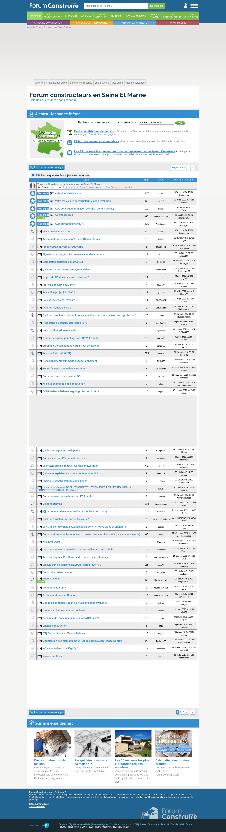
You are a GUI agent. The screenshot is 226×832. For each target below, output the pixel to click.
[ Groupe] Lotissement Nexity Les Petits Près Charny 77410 (79, 511)
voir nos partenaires (37, 807)
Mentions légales (100, 824)
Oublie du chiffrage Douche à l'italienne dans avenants (75, 602)
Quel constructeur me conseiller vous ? (66, 519)
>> (193, 167)
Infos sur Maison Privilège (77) (60, 648)
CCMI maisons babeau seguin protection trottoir (71, 391)
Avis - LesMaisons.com (68, 193)
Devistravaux (154, 15)
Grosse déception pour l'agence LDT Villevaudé (71, 338)
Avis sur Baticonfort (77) (69, 223)
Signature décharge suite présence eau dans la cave (73, 254)
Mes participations (136, 82)
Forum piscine (177, 23)
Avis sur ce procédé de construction (63, 383)
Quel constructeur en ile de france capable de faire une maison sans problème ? (90, 315)
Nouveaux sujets (58, 82)
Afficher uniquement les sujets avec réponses (60, 175)
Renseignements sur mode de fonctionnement (70, 361)
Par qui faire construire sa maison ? (91, 762)
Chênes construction (55, 625)
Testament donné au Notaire (59, 595)
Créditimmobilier (101, 15)
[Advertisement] (113, 53)
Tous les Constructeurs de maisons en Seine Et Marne (69, 184)
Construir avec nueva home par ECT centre (68, 496)
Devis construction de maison (94, 131)
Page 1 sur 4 (179, 167)
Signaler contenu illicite (80, 824)
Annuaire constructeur (48, 23)
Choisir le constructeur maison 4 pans (65, 481)
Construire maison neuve (57, 572)
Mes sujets (117, 82)
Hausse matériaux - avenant (59, 300)
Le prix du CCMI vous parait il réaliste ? (66, 277)
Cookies (189, 824)
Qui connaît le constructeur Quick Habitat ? (68, 269)
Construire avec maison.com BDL (62, 376)
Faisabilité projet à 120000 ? (59, 292)
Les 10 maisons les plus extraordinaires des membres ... (132, 764)
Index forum (40, 82)
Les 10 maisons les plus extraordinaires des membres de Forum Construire (125, 151)
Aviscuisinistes (191, 15)
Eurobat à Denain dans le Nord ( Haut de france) (71, 345)
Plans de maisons (135, 16)
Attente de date (64, 214)
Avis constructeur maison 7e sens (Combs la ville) (84, 208)
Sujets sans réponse (81, 82)
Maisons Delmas (52, 503)
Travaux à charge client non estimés (64, 610)
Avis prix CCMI (51, 541)
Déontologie (153, 824)
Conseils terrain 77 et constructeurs (64, 458)
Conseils (86, 16)
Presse (142, 824)
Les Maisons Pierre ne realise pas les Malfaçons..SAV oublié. (78, 549)
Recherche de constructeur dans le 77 (65, 322)
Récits (52, 15)
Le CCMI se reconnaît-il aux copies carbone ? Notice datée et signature (84, 526)
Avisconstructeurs (172, 15)
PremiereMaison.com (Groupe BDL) (63, 246)
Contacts (63, 824)
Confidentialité (177, 824)
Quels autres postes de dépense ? (63, 450)
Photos (69, 16)
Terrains (116, 16)
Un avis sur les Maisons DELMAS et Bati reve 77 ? (72, 564)
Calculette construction (120, 824)
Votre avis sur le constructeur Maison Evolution (83, 201)
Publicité (165, 824)
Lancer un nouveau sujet (46, 167)
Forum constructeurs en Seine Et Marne (87, 94)
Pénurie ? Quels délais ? (57, 307)
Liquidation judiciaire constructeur (63, 262)
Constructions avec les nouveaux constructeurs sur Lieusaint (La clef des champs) (91, 534)
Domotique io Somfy (55, 587)
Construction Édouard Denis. (60, 330)
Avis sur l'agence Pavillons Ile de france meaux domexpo (75, 557)
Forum (34, 16)
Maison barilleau (52, 656)
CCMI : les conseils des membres (96, 141)
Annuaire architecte (134, 23)
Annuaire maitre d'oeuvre (91, 23)
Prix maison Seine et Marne (59, 284)
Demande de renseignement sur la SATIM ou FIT (71, 618)
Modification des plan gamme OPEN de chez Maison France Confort (82, 640)
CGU (135, 824)
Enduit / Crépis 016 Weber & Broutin (64, 368)
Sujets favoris (101, 82)
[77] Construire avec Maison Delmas (64, 633)
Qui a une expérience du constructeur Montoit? (70, 473)
